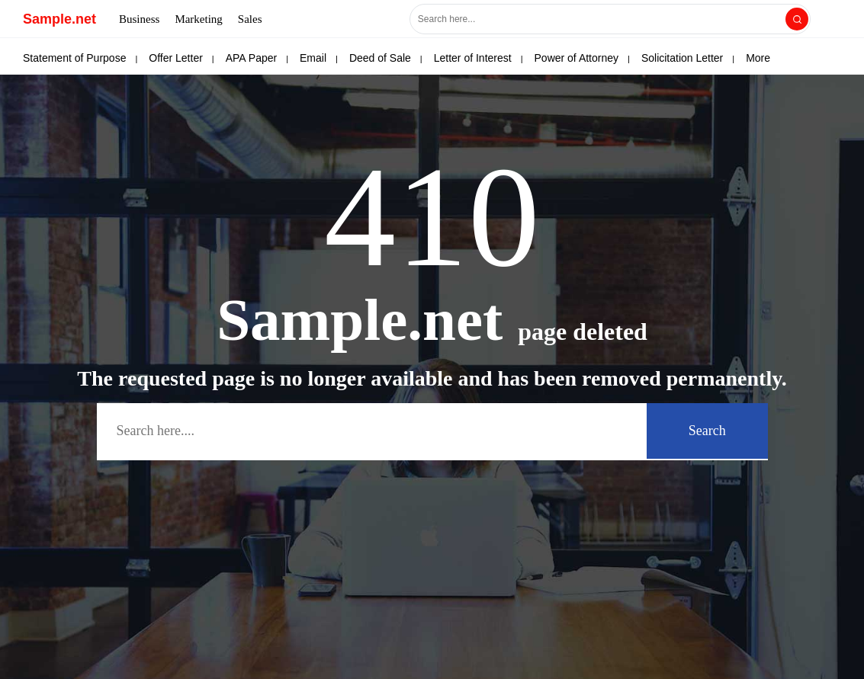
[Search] (796, 19)
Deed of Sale (380, 58)
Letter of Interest (473, 58)
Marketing (198, 19)
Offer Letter (176, 58)
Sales (250, 19)
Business (139, 19)
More (758, 58)
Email (313, 58)
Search (707, 430)
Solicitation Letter (682, 58)
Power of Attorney (577, 58)
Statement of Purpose (74, 58)
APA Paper (251, 58)
